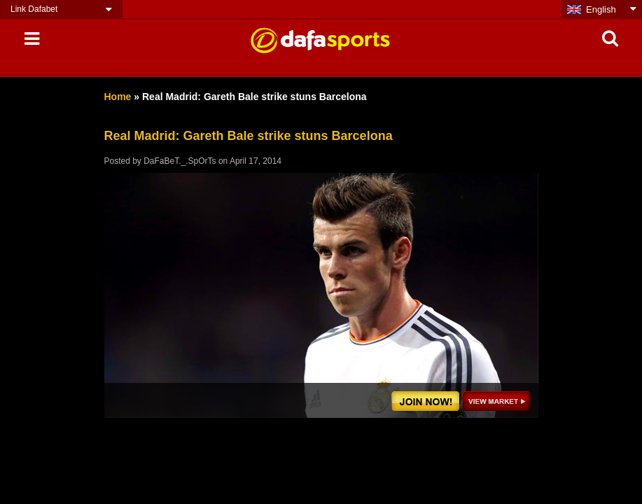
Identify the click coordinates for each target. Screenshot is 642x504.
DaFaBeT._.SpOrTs (180, 161)
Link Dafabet (34, 9)
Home (118, 96)
